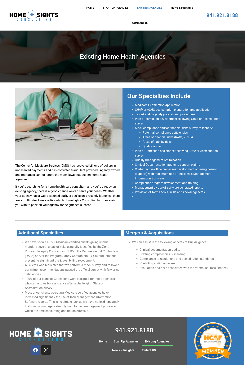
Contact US (140, 22)
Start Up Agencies (115, 7)
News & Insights (182, 7)
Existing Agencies (149, 7)
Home (90, 7)
